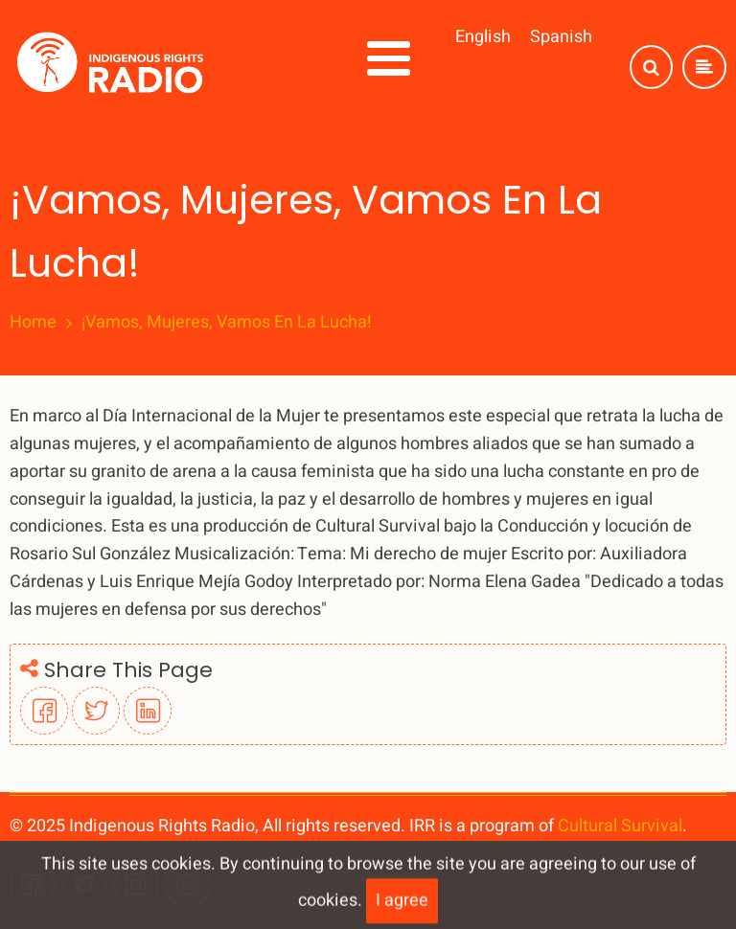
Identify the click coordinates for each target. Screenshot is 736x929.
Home (33, 322)
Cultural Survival (620, 826)
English (483, 37)
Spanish (561, 37)
